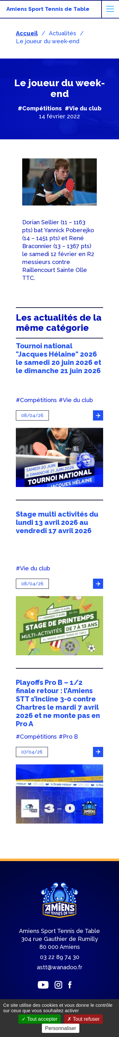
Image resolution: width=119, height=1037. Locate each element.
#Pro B (68, 737)
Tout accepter (39, 1019)
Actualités (62, 33)
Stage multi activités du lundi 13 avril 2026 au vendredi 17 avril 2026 (57, 522)
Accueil (27, 33)
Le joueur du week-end (47, 41)
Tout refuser (83, 1019)
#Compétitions (40, 108)
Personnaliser (60, 1028)
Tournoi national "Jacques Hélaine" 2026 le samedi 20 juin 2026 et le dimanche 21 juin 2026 (58, 358)
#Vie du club (83, 108)
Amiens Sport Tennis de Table (47, 9)
